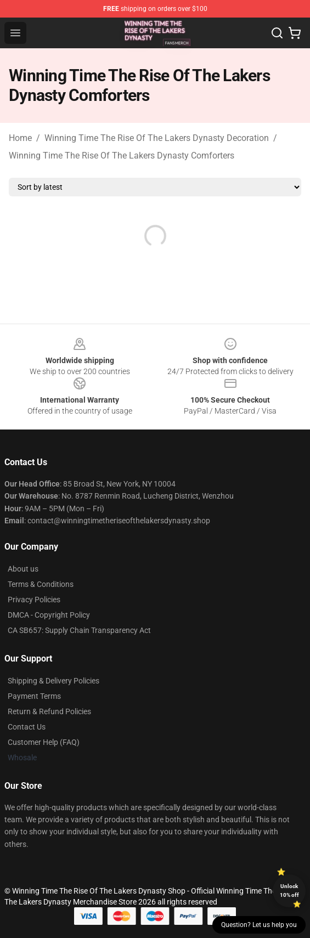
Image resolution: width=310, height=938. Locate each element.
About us (23, 568)
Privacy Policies (34, 599)
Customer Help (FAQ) (44, 742)
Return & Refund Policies (49, 711)
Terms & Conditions (41, 584)
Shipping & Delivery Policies (53, 680)
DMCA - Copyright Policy (49, 615)
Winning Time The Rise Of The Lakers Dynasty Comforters (121, 155)
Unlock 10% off (289, 890)
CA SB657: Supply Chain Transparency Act (79, 630)
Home (20, 138)
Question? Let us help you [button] (259, 925)
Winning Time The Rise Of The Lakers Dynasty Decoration (156, 138)
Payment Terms (34, 696)
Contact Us (27, 726)
